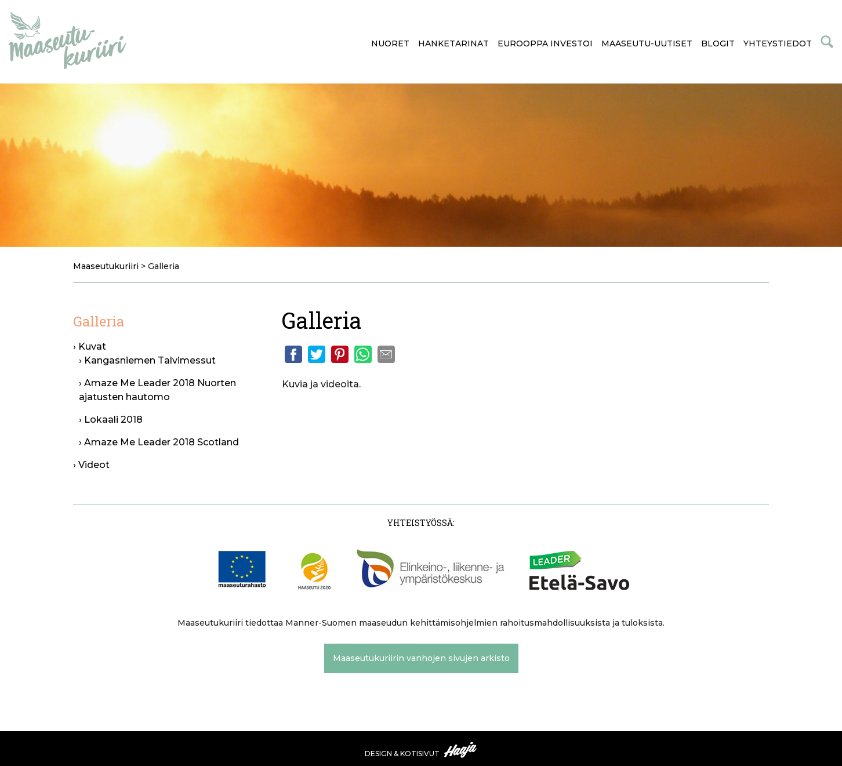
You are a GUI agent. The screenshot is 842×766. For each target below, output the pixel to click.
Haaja (461, 750)
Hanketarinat (453, 43)
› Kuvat (89, 346)
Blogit (718, 43)
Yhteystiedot (777, 43)
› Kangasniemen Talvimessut (147, 360)
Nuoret (390, 43)
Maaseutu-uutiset (646, 43)
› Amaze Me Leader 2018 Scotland (159, 442)
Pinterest (340, 354)
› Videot (91, 464)
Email (386, 354)
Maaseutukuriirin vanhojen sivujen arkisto (421, 658)
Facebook (293, 354)
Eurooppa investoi (545, 43)
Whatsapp (363, 354)
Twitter (316, 354)
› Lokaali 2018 (111, 419)
